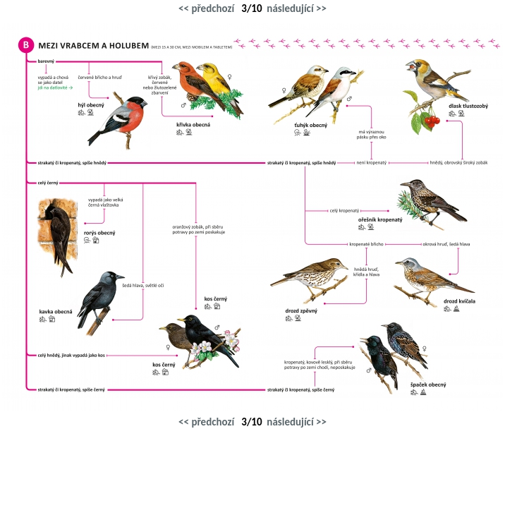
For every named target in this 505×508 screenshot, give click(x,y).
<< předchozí (206, 8)
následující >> (297, 8)
